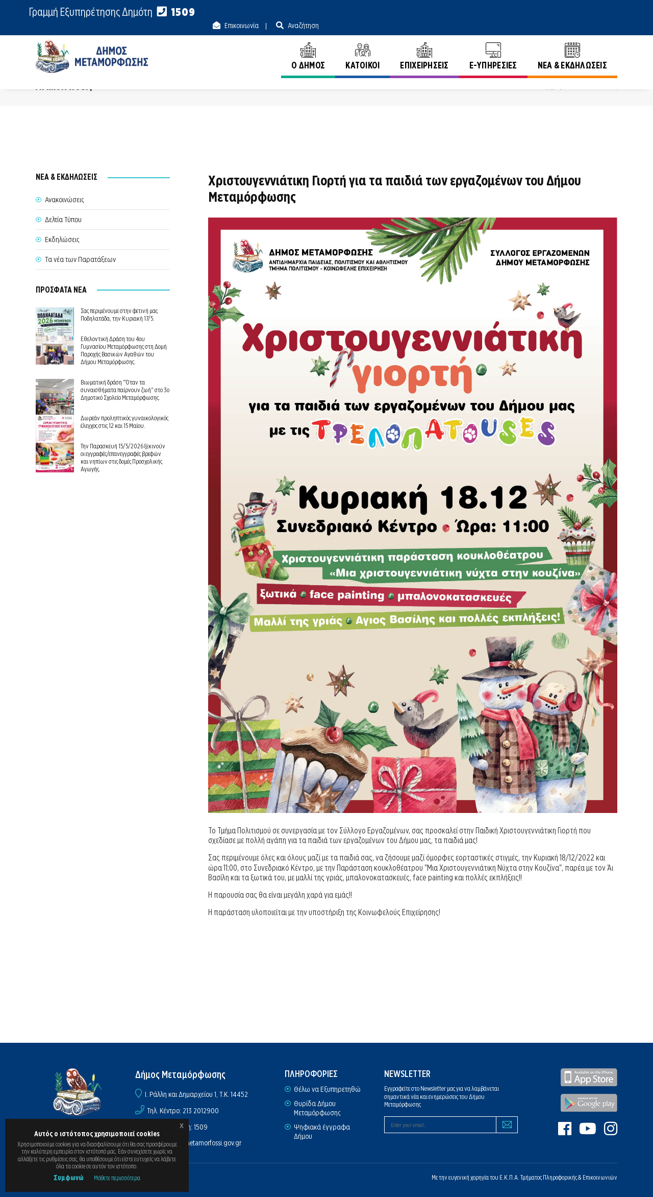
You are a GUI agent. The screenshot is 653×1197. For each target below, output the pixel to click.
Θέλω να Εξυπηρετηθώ (327, 1089)
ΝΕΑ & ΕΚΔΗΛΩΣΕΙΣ (572, 45)
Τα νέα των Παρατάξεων (80, 259)
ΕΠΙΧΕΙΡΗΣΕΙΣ (424, 45)
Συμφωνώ (69, 1178)
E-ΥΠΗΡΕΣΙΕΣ (493, 45)
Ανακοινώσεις (598, 86)
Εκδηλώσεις (62, 239)
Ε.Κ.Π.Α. (509, 1177)
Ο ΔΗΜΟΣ (308, 45)
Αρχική (552, 86)
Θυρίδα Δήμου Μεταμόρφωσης (317, 1108)
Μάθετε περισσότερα (117, 1178)
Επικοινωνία (539, 12)
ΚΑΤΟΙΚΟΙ (362, 45)
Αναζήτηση (601, 12)
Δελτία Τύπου (63, 219)
